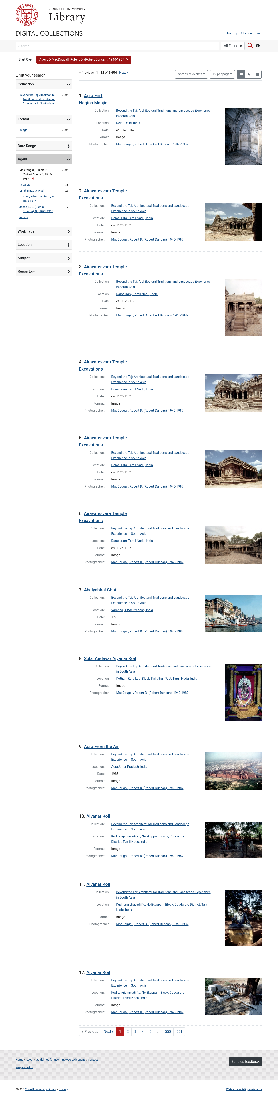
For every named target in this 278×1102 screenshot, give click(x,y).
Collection (26, 84)
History (232, 33)
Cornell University (27, 15)
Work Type (26, 231)
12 (221, 74)
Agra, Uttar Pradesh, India (129, 767)
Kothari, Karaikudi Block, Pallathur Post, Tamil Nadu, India (156, 679)
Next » (123, 73)
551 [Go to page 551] (179, 1031)
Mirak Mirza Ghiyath (31, 190)
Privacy (63, 1089)
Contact (93, 1059)
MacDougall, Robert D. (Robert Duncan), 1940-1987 (152, 144)
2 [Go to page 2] (128, 1031)
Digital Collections (49, 32)
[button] (84, 60)
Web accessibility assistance (244, 1089)
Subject (24, 258)
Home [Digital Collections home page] (19, 1059)
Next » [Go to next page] (109, 1031)
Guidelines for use (47, 1059)
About (29, 1059)
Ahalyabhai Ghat (100, 589)
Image (23, 130)
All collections (251, 33)
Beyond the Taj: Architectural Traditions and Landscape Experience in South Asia (37, 99)
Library (67, 15)
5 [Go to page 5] (150, 1031)
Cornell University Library (40, 1089)
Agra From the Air (101, 746)
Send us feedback (246, 1061)
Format (23, 119)
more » (23, 217)
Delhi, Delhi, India (128, 123)
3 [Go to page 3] (135, 1031)
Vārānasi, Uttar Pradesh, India (132, 610)
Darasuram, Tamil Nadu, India (132, 218)
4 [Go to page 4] (143, 1031)
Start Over (25, 59)
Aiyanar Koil (98, 816)
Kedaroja (24, 184)
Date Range (27, 146)
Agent (22, 159)
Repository (26, 271)
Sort (190, 74)
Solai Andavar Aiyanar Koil (110, 658)
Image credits (24, 1067)
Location (25, 245)
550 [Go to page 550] (168, 1031)
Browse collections (73, 1059)
